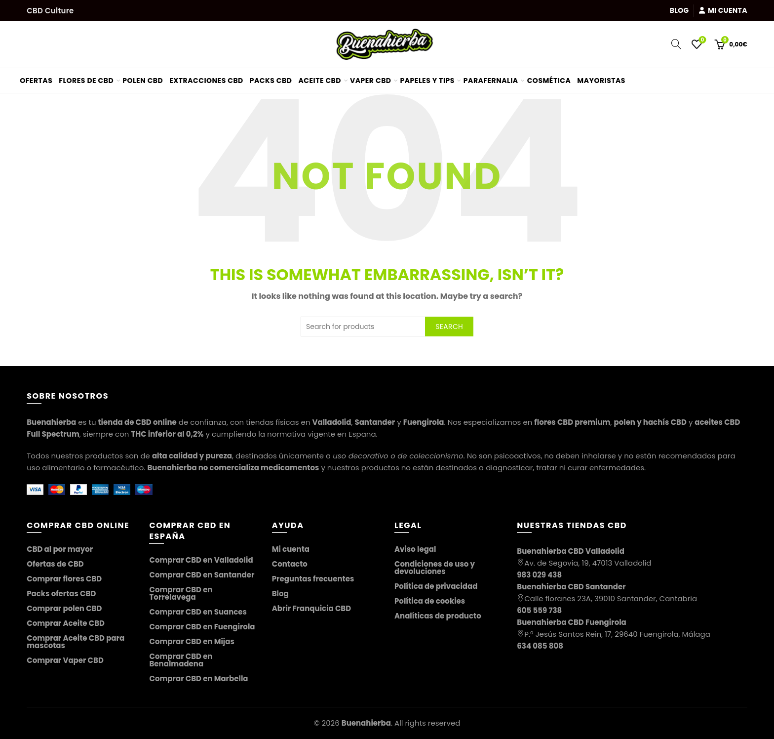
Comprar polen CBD (64, 608)
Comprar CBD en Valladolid (201, 560)
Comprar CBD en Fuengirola (202, 626)
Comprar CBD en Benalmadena (180, 660)
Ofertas (40, 76)
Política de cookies (429, 601)
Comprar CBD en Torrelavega (180, 593)
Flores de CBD (86, 80)
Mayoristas (605, 76)
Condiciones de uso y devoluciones (434, 567)
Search (449, 326)
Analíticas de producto (437, 616)
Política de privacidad (435, 586)
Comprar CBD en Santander (201, 575)
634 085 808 (540, 646)
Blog (679, 10)
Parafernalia (491, 80)
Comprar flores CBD (64, 579)
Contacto (290, 564)
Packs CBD (271, 80)
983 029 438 (539, 575)
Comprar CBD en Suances (198, 612)
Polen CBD (142, 80)
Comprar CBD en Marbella (198, 678)
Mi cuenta (722, 10)
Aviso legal (415, 549)
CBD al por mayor (60, 549)
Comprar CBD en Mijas (191, 641)
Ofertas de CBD (55, 564)
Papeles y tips (427, 80)
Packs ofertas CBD (61, 593)
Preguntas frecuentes (313, 579)
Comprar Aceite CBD (66, 623)
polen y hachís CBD (650, 422)
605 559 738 (539, 610)
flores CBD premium (572, 422)
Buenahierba (366, 723)
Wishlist (701, 40)
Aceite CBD (319, 80)
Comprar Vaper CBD (65, 660)
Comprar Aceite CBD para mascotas (75, 642)
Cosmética (549, 80)
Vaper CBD (370, 80)
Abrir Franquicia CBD (311, 608)
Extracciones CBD (206, 80)
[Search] (676, 44)
